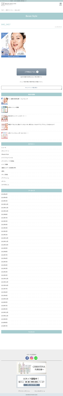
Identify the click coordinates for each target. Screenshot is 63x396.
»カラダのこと (5, 184)
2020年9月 (4, 302)
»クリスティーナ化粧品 (7, 161)
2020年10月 (4, 299)
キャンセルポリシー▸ (40, 391)
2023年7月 (4, 218)
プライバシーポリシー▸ (23, 391)
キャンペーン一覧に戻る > (31, 87)
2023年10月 (4, 211)
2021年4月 (4, 295)
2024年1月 (4, 201)
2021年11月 (4, 282)
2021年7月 (4, 288)
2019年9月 (4, 319)
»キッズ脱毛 (4, 174)
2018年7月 (4, 326)
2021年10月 (4, 285)
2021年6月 (4, 292)
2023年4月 (4, 224)
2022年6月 (4, 258)
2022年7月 (4, 255)
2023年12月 (4, 204)
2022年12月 (4, 238)
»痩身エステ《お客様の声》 (9, 168)
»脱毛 (2, 171)
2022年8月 (4, 251)
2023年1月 (4, 234)
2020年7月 (4, 305)
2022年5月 (4, 261)
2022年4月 (4, 265)
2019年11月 (4, 315)
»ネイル (3, 181)
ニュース (3, 147)
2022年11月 (4, 241)
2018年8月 (4, 322)
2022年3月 (4, 268)
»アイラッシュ (5, 178)
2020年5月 (4, 309)
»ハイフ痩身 (4, 164)
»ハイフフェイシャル (7, 157)
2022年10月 (4, 245)
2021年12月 (4, 278)
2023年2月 (4, 231)
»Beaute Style (5, 154)
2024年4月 (4, 197)
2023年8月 (4, 214)
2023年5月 (4, 221)
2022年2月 (4, 272)
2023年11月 (4, 207)
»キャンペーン (5, 151)
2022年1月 (4, 275)
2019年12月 (4, 312)
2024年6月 (4, 194)
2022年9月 (4, 248)
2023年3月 (4, 228)
